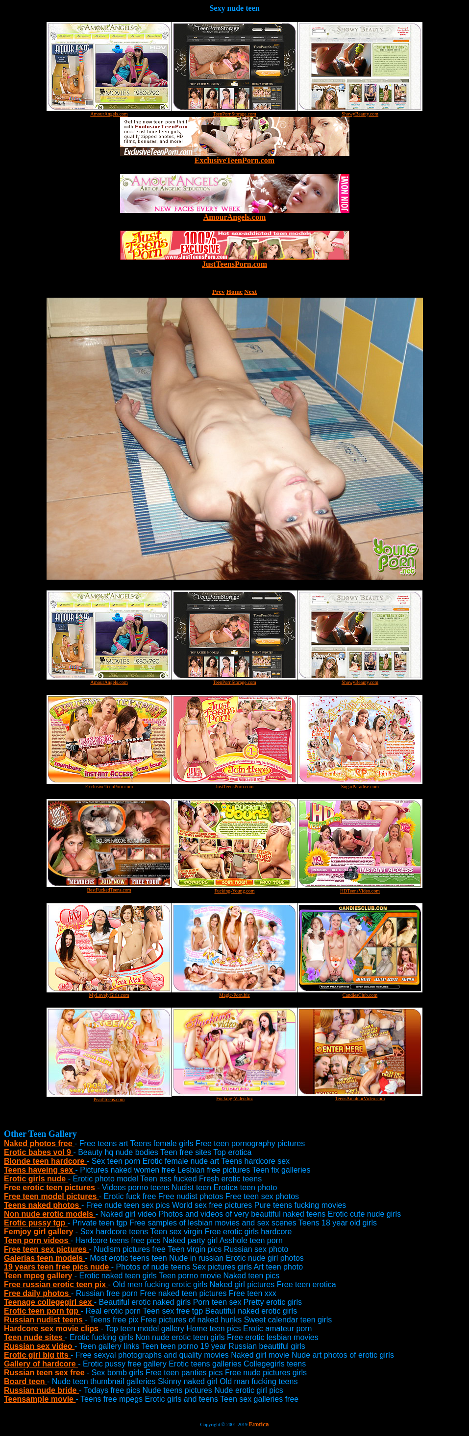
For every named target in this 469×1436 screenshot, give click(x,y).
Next (250, 291)
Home (234, 291)
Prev (218, 291)
